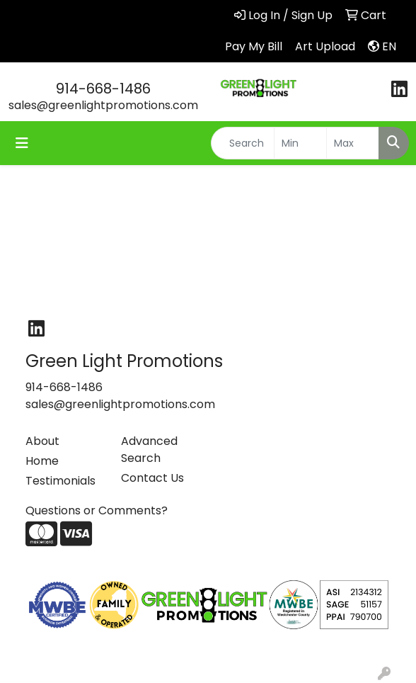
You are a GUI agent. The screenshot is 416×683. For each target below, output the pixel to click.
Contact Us (152, 478)
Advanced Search (149, 449)
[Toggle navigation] (22, 143)
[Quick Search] (243, 143)
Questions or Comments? (96, 510)
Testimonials (60, 481)
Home (42, 461)
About (42, 441)
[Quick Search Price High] (352, 143)
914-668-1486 (103, 88)
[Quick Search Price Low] (300, 143)
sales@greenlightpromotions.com (103, 105)
